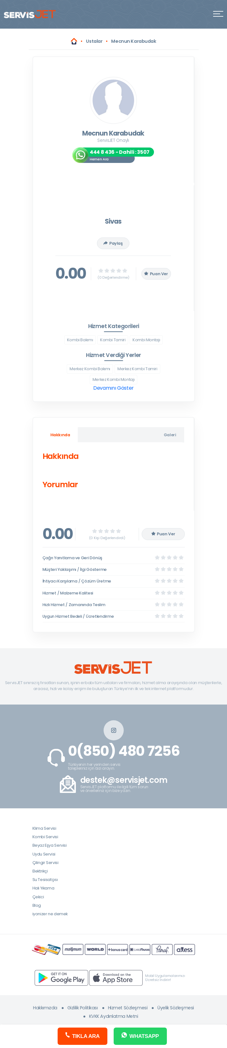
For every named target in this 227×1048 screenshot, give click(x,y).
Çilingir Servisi (45, 862)
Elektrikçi (40, 871)
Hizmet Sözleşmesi (128, 1008)
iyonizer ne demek (50, 914)
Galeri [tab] (170, 435)
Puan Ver (156, 273)
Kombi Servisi (45, 836)
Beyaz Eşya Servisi (49, 845)
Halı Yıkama (43, 888)
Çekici (38, 897)
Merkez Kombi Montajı (113, 379)
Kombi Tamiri (112, 340)
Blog (36, 905)
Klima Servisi (44, 828)
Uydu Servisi (43, 854)
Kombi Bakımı (80, 340)
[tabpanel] (113, 471)
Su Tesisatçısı (45, 879)
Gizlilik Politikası (82, 1008)
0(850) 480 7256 (124, 751)
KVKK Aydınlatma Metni (113, 1016)
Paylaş (113, 243)
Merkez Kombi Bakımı (90, 368)
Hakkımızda (45, 1008)
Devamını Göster (113, 388)
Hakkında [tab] (60, 435)
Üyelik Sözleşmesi (175, 1008)
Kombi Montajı (146, 340)
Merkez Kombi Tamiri (137, 368)
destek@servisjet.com (123, 780)
